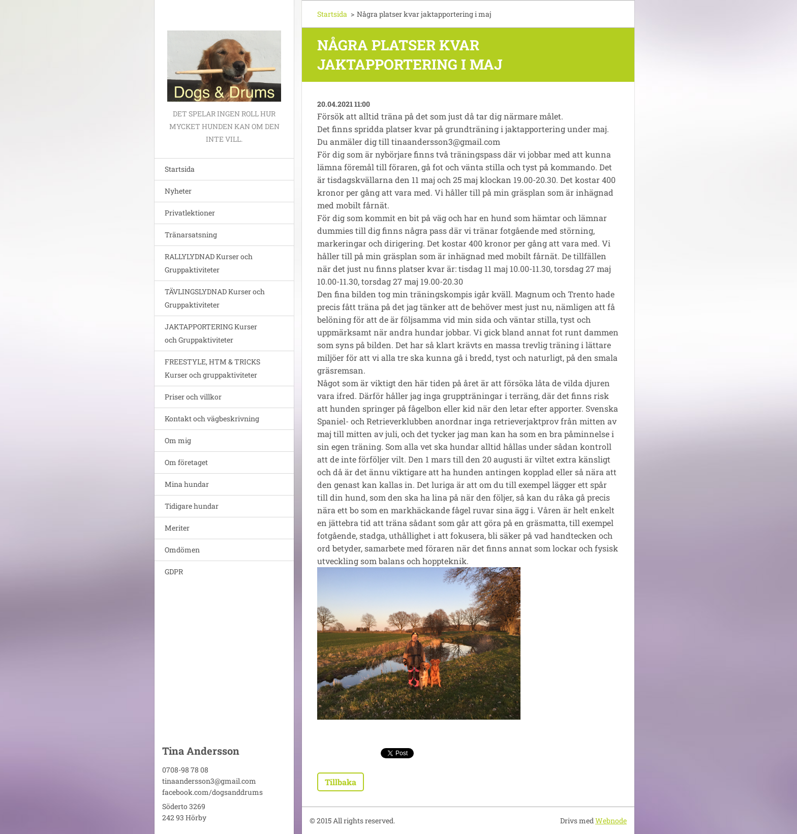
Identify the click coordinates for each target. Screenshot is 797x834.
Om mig (178, 440)
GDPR (174, 571)
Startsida (180, 169)
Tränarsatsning (191, 234)
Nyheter (178, 191)
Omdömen (182, 549)
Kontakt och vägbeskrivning (212, 418)
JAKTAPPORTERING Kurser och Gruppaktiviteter (211, 333)
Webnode (611, 820)
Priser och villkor (193, 396)
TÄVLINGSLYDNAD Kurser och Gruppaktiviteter (215, 298)
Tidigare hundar (192, 506)
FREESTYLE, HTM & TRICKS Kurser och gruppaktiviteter (212, 368)
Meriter (177, 528)
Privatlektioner (190, 213)
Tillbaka (340, 782)
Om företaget (186, 462)
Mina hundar (187, 484)
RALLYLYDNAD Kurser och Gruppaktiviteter (209, 263)
